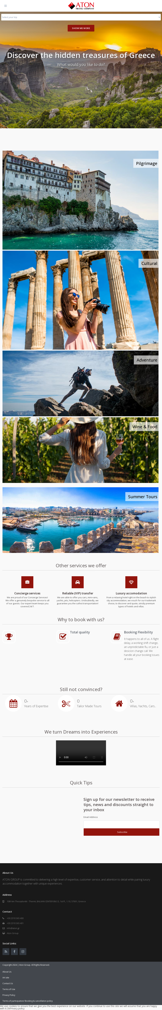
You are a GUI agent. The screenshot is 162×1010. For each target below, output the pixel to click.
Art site (5, 977)
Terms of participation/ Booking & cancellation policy (27, 1001)
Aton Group (12, 933)
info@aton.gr (13, 928)
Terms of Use (8, 989)
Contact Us (7, 983)
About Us (6, 971)
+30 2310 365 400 (15, 918)
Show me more (81, 28)
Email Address (91, 817)
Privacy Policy (8, 995)
